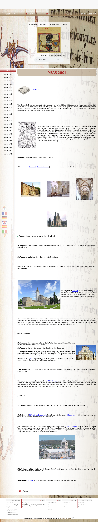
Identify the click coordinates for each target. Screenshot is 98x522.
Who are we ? (10, 503)
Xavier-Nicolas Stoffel (65, 518)
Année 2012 (8, 114)
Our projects (25, 503)
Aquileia (75, 291)
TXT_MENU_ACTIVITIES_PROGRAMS (33, 505)
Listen (48, 505)
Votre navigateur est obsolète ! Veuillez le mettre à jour (49, 59)
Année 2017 (8, 97)
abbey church (71, 415)
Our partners (66, 503)
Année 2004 (8, 141)
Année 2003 (8, 144)
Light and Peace (51, 503)
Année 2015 (8, 104)
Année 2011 (8, 117)
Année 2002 (8, 147)
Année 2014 (8, 107)
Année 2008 (8, 127)
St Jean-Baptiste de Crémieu (39, 167)
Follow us (65, 507)
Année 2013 (8, 111)
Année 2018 (8, 94)
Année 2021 (8, 84)
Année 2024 (8, 74)
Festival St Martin (88, 14)
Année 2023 (8, 77)
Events (29, 14)
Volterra (30, 358)
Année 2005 (8, 137)
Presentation (10, 14)
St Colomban (53, 381)
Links (48, 507)
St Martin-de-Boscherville (38, 415)
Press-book (36, 89)
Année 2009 (8, 124)
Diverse (68, 14)
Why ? (8, 507)
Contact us (66, 505)
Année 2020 (8, 87)
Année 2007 (8, 131)
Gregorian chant (11, 512)
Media (49, 14)
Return (23, 491)
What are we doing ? (12, 505)
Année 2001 (8, 150)
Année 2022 (8, 81)
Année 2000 (8, 154)
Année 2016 (8, 101)
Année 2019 (8, 91)
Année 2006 (8, 134)
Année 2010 (8, 121)
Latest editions (82, 505)
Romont (31, 480)
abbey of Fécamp (71, 426)
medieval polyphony (12, 514)
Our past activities (27, 507)
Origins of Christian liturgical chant (12, 509)
